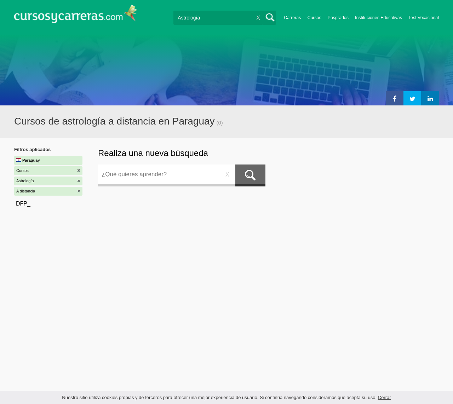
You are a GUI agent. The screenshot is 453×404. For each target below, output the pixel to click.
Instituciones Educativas (378, 18)
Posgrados (338, 18)
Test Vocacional (423, 18)
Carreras (292, 18)
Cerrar (384, 397)
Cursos (314, 18)
